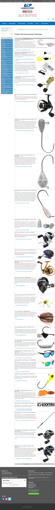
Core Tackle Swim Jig (20, 319)
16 (46, 38)
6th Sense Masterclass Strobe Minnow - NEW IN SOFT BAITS (40, 475)
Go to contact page (33, 492)
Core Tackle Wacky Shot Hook (21, 334)
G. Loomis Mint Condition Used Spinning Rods (24, 409)
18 (49, 38)
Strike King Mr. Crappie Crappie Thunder (23, 400)
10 (38, 38)
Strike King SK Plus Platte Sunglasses (22, 371)
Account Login (51, 1)
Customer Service (9, 1)
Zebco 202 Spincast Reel (20, 285)
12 (41, 38)
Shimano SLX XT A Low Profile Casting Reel (24, 458)
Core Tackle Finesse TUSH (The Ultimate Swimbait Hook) (26, 347)
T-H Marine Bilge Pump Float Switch (22, 72)
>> (54, 38)
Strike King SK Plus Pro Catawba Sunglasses (24, 357)
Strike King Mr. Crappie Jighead (21, 380)
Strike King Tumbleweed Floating (22, 304)
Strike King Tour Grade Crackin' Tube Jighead (24, 166)
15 (45, 38)
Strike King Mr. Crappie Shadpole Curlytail (23, 49)
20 (51, 38)
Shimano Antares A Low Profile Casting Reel (24, 238)
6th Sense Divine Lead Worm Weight (22, 229)
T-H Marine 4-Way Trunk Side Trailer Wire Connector (25, 84)
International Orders (19, 1)
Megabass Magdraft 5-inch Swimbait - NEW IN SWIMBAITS (40, 472)
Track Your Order (28, 1)
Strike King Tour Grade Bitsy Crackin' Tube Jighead (25, 130)
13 (42, 38)
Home (2, 1)
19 (50, 38)
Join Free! (43, 1)
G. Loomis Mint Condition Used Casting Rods (24, 408)
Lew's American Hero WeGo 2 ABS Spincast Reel (24, 256)
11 (40, 38)
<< (30, 38)
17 (47, 38)
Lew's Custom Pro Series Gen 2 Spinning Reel (24, 270)
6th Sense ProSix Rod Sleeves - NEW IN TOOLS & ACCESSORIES (38, 477)
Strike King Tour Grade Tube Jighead (22, 202)
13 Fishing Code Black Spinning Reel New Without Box (25, 101)
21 (52, 38)
